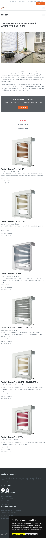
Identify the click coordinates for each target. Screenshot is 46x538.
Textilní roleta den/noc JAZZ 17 (12, 169)
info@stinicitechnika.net (35, 2)
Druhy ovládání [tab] (23, 128)
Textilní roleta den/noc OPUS (11, 274)
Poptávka (40, 3)
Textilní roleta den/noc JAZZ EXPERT (14, 221)
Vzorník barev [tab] (23, 125)
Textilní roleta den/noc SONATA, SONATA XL (17, 328)
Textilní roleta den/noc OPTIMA (12, 437)
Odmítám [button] (22, 534)
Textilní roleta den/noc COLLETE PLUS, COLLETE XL (19, 382)
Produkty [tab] (23, 121)
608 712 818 (13, 2)
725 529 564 (22, 2)
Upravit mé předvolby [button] (31, 534)
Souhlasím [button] (15, 534)
